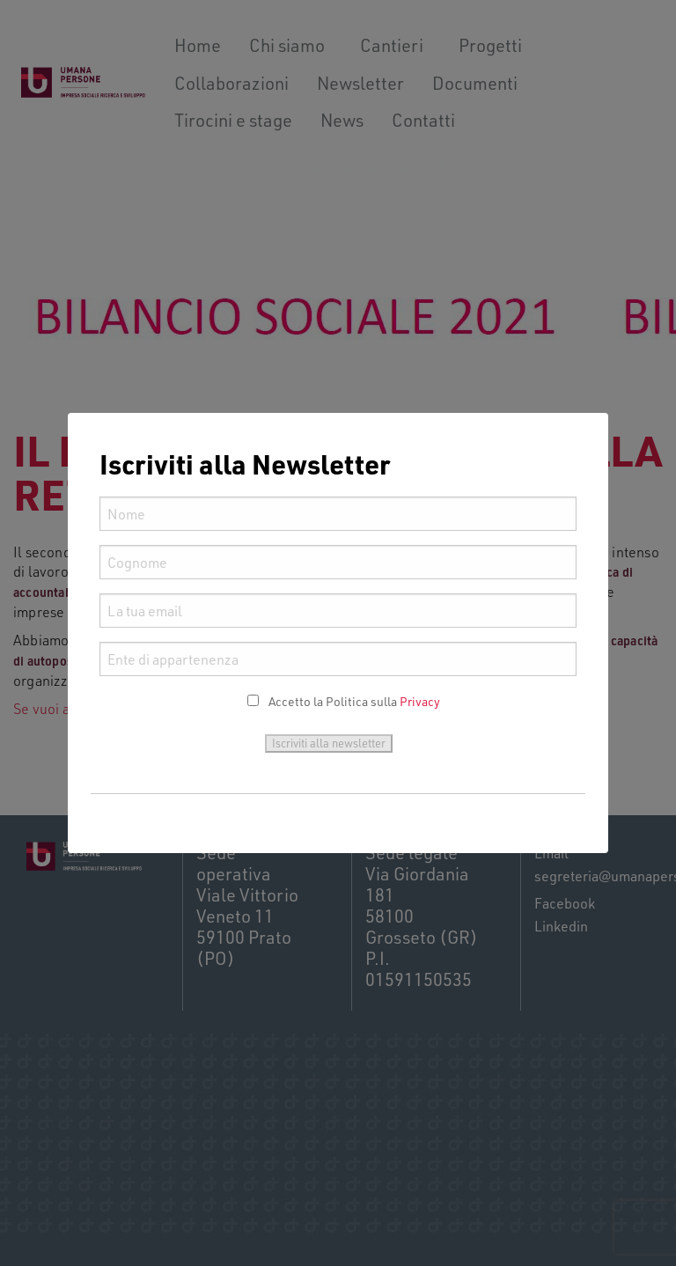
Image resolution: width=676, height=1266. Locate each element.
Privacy (420, 701)
